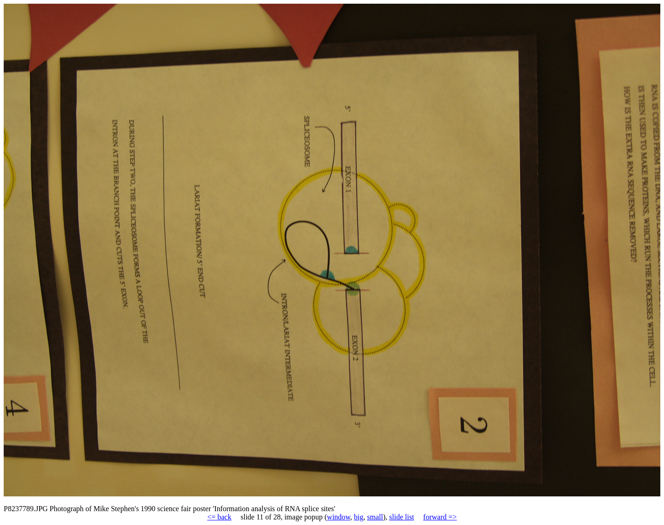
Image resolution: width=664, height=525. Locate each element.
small (375, 517)
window (338, 517)
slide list (401, 517)
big (358, 517)
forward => (440, 517)
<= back (219, 517)
